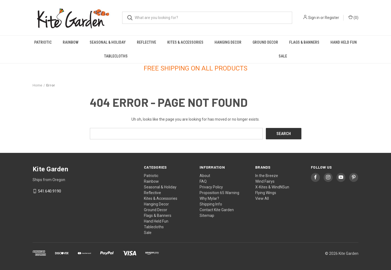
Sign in (314, 17)
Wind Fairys (265, 181)
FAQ (203, 181)
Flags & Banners (304, 42)
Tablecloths (116, 56)
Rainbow (70, 42)
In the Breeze (266, 175)
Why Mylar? (209, 198)
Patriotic (43, 42)
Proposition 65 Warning (219, 192)
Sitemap (207, 215)
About (205, 175)
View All (262, 198)
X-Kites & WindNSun (272, 187)
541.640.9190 (49, 191)
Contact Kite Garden (217, 209)
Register (332, 17)
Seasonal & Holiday (108, 42)
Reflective (146, 42)
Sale (283, 56)
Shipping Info (211, 204)
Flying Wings (265, 192)
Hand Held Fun (343, 42)
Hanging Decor (228, 42)
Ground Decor (265, 42)
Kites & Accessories (185, 42)
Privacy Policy (211, 187)
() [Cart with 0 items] (353, 17)
